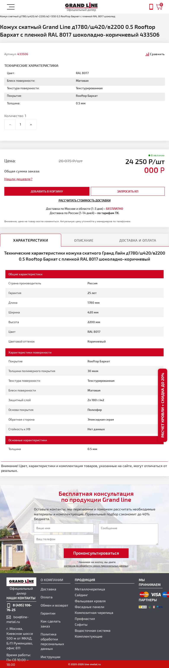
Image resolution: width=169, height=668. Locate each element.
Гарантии (48, 613)
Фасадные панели (89, 607)
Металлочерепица (90, 589)
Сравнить (157, 54)
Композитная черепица (94, 612)
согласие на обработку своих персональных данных (96, 565)
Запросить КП (127, 191)
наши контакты (20, 598)
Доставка (48, 589)
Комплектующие (88, 636)
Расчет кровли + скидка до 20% (162, 405)
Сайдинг (81, 595)
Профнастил (85, 618)
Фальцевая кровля (90, 601)
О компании (52, 580)
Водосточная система (92, 630)
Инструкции (50, 657)
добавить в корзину (47, 191)
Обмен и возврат (54, 605)
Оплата (47, 597)
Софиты (81, 624)
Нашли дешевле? (18, 179)
